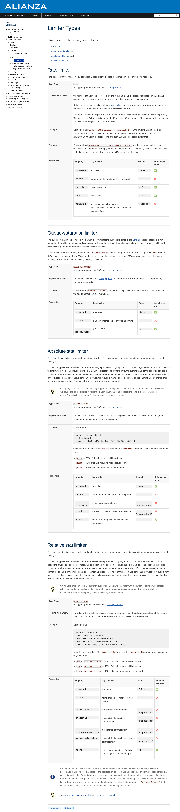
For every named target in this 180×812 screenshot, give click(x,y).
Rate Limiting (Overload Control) (18, 54)
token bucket (115, 105)
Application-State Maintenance (19, 93)
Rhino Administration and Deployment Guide (15, 31)
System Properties (16, 90)
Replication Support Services (18, 102)
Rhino (35, 15)
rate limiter (56, 46)
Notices (10, 34)
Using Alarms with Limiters (21, 69)
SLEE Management (15, 37)
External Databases (17, 74)
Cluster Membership (17, 77)
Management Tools (15, 104)
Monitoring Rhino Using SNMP (19, 99)
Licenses (13, 50)
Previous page (54, 808)
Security (13, 72)
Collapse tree (10, 107)
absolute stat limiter (60, 56)
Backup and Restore (15, 96)
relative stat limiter (59, 60)
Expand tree (19, 107)
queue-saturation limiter (62, 51)
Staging (136, 240)
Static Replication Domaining (20, 80)
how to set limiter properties (78, 795)
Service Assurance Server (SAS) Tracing (19, 86)
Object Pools (14, 48)
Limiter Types (19, 60)
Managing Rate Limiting (20, 63)
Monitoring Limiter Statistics (22, 66)
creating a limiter (115, 87)
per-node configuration (106, 795)
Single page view (66, 15)
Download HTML (86, 15)
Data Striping (14, 83)
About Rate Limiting (19, 58)
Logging (13, 42)
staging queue (105, 278)
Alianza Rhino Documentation (14, 15)
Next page (68, 808)
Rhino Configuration (15, 40)
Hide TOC (49, 15)
